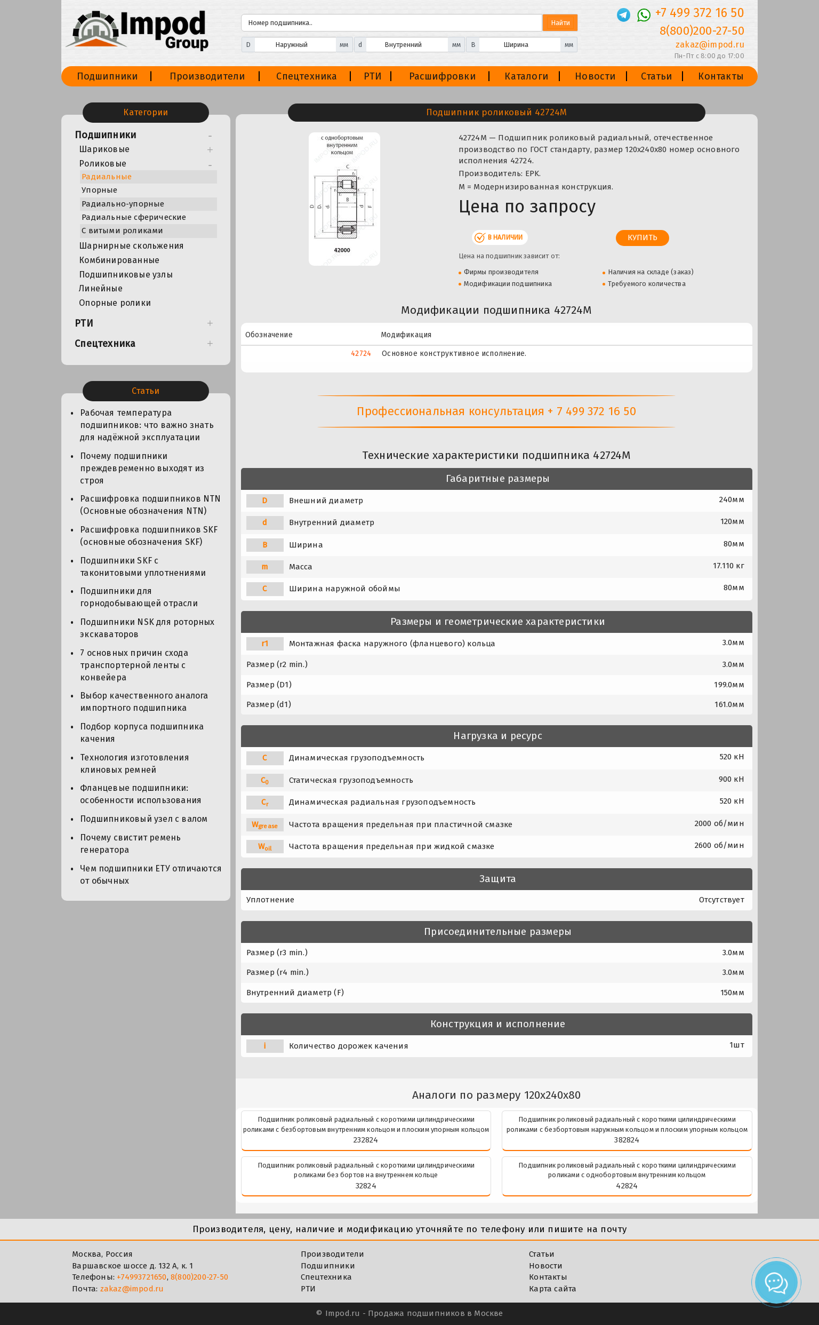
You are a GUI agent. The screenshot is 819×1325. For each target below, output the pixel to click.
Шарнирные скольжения (131, 246)
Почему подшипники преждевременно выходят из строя (142, 468)
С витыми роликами (122, 230)
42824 (627, 1186)
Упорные (99, 190)
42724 (361, 353)
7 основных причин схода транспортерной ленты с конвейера (134, 665)
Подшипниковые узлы (126, 274)
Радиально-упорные (123, 204)
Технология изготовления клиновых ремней (134, 763)
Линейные (101, 288)
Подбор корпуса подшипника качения (142, 732)
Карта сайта (552, 1289)
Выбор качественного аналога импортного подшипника (144, 702)
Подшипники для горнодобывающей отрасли (139, 597)
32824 (366, 1186)
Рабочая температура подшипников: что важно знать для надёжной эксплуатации (147, 425)
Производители (207, 76)
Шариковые (104, 149)
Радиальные (107, 176)
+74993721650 (141, 1277)
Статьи (656, 76)
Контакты (721, 76)
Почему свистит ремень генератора (130, 843)
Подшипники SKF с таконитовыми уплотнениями (143, 567)
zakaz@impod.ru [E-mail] (710, 44)
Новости (595, 76)
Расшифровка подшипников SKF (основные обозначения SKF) (149, 536)
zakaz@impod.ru (132, 1289)
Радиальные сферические (134, 217)
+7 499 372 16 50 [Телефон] (699, 12)
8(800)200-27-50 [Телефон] (702, 30)
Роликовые (102, 163)
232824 (366, 1140)
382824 (626, 1140)
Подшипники (107, 76)
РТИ (373, 76)
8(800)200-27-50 (199, 1277)
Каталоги (526, 76)
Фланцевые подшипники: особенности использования (141, 794)
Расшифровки (442, 76)
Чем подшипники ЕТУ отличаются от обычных (151, 874)
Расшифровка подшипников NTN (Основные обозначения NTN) (150, 505)
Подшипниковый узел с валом (143, 819)
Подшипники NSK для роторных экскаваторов (147, 628)
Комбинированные (119, 260)
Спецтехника (306, 76)
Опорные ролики (115, 303)
